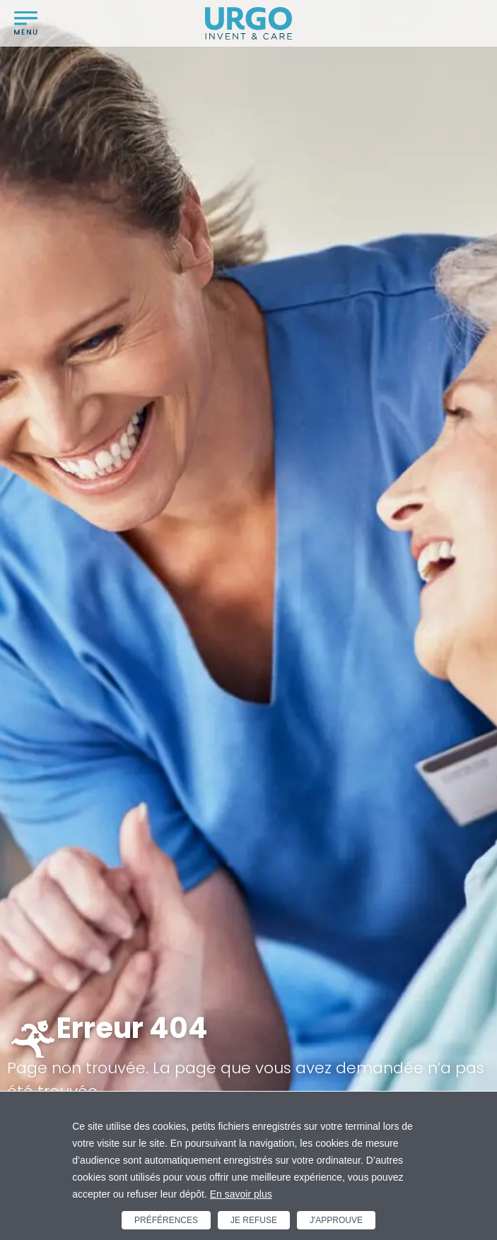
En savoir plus (241, 1194)
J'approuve (336, 1220)
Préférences (166, 1220)
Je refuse (253, 1220)
